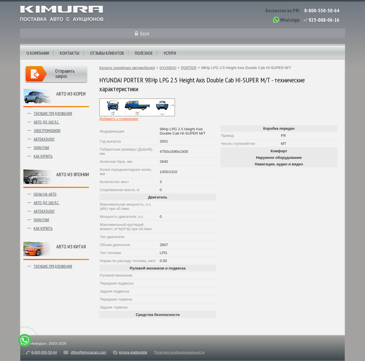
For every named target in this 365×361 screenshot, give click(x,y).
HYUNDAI (168, 68)
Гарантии (41, 147)
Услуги (170, 53)
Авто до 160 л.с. (46, 122)
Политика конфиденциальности (179, 352)
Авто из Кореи (71, 93)
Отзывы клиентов (107, 53)
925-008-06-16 (324, 20)
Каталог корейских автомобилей (127, 68)
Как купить (43, 156)
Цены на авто (45, 194)
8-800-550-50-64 (321, 10)
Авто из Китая (71, 246)
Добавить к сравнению (118, 119)
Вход (144, 33)
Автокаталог (44, 139)
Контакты (69, 53)
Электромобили (47, 130)
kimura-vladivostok (133, 352)
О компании (38, 53)
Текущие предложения (53, 113)
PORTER (188, 68)
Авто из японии (72, 174)
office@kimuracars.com (88, 352)
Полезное (144, 53)
